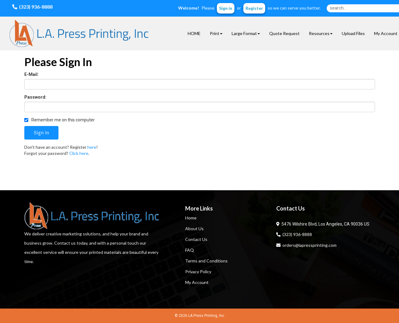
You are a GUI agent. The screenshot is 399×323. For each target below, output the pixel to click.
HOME (194, 33)
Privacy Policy (198, 271)
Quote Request (284, 33)
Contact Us (196, 239)
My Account (197, 282)
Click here (78, 153)
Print (216, 33)
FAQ (189, 250)
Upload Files (353, 33)
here (91, 147)
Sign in (225, 8)
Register (254, 8)
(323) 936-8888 (294, 234)
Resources (321, 33)
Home (191, 217)
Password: (35, 97)
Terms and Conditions (206, 260)
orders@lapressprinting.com (306, 245)
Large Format (246, 33)
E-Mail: (31, 74)
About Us (194, 228)
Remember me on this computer (59, 119)
